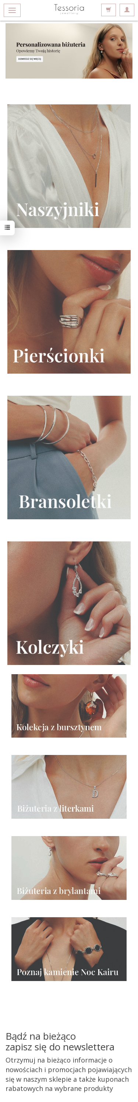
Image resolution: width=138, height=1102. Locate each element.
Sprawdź (69, 51)
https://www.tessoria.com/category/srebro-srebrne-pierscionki (69, 312)
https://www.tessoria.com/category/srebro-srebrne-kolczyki (69, 603)
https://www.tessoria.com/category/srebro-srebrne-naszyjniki (69, 166)
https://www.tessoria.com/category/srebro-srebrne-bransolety (69, 457)
